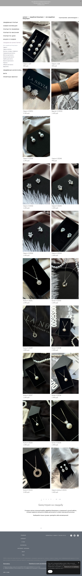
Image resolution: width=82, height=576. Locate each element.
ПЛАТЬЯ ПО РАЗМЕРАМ (11, 29)
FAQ (23, 555)
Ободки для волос (8, 64)
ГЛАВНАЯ (23, 535)
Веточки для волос (8, 55)
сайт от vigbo (6, 572)
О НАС (23, 541)
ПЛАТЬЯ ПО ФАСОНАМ (11, 32)
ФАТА (5, 73)
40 (56, 499)
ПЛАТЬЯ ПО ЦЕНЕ (9, 36)
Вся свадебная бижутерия (10, 45)
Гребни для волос (8, 58)
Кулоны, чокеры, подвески (10, 51)
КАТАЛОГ (23, 538)
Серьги (5, 47)
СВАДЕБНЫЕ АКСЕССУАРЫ (12, 70)
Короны (5, 62)
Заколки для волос (8, 60)
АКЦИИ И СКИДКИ (9, 39)
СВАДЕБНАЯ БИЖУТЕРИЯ (12, 42)
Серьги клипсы (7, 49)
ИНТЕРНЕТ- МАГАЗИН (23, 548)
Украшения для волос (9, 53)
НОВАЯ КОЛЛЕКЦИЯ (10, 26)
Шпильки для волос (8, 57)
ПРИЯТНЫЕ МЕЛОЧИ (10, 77)
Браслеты (5, 66)
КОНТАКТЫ (23, 545)
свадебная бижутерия (36, 17)
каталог (25, 17)
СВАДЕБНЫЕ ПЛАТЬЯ (10, 22)
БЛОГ (23, 551)
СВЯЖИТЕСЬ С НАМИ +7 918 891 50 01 (56, 535)
